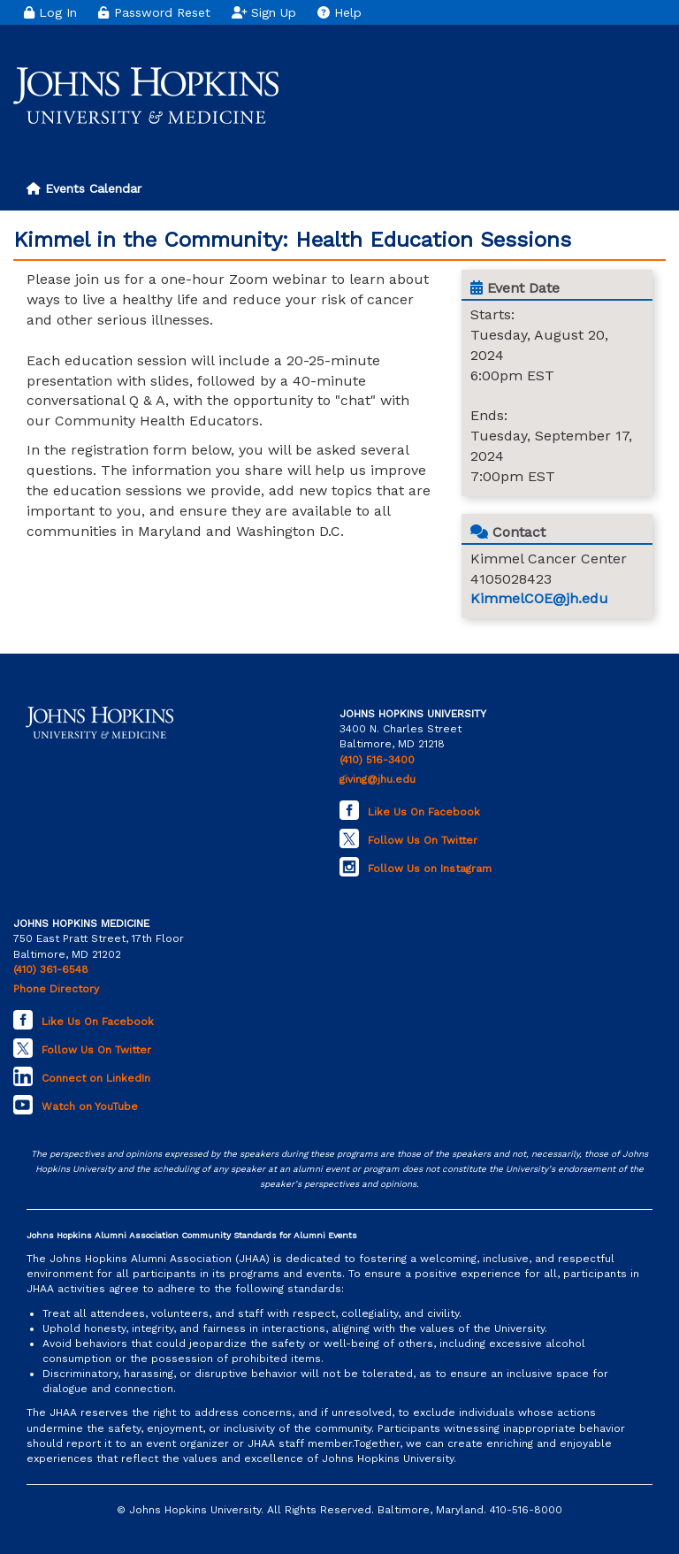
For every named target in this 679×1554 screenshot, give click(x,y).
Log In (50, 12)
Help (339, 12)
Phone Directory (56, 989)
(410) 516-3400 (377, 760)
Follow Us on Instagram (430, 868)
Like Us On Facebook (424, 812)
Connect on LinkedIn (96, 1078)
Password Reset (154, 12)
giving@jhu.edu (378, 779)
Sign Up (264, 12)
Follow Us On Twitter (422, 840)
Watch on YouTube (90, 1106)
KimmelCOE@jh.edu (539, 598)
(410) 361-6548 (50, 969)
